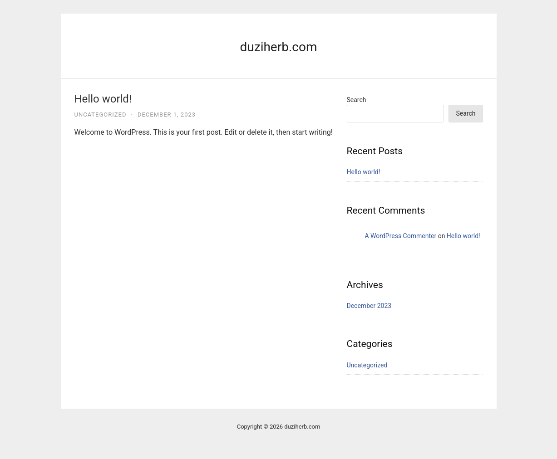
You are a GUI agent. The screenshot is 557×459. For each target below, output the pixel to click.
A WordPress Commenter (401, 235)
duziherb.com (278, 46)
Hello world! (103, 99)
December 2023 (369, 305)
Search (356, 99)
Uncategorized (100, 114)
